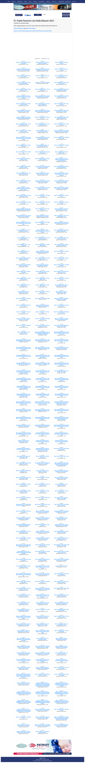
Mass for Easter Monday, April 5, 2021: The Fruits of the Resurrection (23, 525)
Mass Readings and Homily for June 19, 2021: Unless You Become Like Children (42, 379)
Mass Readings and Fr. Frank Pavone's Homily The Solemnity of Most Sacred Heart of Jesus (23, 402)
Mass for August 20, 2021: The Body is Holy (61, 252)
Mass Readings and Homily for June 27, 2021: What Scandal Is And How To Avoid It (61, 356)
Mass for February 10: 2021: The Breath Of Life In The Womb (23, 631)
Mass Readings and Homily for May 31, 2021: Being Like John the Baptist (42, 426)
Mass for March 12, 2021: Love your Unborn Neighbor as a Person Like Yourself (42, 567)
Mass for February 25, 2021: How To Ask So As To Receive (23, 595)
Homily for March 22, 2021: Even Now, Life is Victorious (42, 545)
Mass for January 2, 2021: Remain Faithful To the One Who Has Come (23, 732)
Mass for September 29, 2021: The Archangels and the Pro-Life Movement (23, 209)
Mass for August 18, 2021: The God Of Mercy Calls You (42, 259)
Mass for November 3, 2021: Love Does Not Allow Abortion (42, 146)
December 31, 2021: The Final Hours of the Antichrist (23, 63)
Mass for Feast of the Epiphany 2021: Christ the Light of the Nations (61, 725)
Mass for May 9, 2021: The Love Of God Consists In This (23, 457)
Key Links (74, 1)
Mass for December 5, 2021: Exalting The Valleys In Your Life (61, 96)
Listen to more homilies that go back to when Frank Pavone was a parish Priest (33, 31)
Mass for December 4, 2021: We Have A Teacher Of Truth (23, 104)
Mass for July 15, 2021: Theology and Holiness (23, 326)
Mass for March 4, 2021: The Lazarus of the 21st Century (61, 582)
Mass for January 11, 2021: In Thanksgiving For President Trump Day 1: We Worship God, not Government (23, 710)
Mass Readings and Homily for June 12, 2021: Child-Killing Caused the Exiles (61, 395)
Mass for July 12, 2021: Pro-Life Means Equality (23, 333)
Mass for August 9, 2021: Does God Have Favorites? (23, 279)
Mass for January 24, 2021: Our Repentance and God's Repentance (42, 668)
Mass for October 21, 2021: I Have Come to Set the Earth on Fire (42, 174)
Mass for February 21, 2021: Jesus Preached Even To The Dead (42, 603)
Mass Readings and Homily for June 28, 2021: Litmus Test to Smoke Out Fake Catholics (42, 356)
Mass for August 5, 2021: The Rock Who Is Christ (42, 285)
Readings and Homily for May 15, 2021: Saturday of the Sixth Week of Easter (42, 441)
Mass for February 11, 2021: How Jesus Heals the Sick (61, 624)
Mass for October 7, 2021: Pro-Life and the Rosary (23, 203)
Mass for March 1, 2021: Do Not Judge (61, 588)
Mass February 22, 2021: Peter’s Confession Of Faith (23, 603)
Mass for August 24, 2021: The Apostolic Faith (23, 252)
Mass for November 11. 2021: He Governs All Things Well (42, 131)
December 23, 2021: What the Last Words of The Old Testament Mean (23, 70)
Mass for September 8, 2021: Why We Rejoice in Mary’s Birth (61, 231)
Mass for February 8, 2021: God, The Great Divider (62, 631)
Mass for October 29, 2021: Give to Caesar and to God (23, 159)
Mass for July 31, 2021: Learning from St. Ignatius (23, 299)
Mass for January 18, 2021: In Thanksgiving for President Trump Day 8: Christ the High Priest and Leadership (61, 684)
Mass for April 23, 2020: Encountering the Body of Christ (23, 491)
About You (54, 1)
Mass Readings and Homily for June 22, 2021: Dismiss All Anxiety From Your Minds (42, 371)
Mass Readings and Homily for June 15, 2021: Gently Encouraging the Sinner (61, 387)
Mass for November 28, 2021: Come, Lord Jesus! (61, 104)
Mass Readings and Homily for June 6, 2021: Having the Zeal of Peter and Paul (61, 410)
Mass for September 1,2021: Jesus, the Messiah (23, 245)
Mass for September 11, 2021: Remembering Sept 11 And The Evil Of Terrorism (42, 231)
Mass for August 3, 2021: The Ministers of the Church (23, 292)
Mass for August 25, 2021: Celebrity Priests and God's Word (61, 245)
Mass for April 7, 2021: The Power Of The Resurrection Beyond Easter (42, 518)
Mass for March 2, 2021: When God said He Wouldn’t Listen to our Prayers (42, 589)
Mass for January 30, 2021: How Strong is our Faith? (61, 653)
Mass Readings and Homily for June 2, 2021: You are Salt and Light (23, 426)
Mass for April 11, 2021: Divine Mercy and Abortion (23, 512)
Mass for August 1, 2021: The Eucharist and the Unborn (61, 292)
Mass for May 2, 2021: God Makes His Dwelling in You (23, 471)
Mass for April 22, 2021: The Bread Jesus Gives (42, 491)
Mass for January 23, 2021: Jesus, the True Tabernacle (61, 668)
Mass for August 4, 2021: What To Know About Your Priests (61, 285)
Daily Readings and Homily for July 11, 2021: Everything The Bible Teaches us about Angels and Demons (42, 333)
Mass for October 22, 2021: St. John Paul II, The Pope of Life (23, 174)
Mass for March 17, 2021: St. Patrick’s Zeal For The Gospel (61, 552)
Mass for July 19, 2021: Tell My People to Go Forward (61, 312)
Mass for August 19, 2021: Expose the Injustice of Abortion (23, 259)
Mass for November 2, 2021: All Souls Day (61, 146)
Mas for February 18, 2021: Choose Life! (42, 610)
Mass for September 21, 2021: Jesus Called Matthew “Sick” (61, 216)
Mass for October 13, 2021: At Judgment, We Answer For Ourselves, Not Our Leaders (23, 188)
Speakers (48, 1)
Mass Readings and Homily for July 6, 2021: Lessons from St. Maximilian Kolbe (61, 340)
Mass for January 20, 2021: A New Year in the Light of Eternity (23, 683)
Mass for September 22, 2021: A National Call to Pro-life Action (42, 216)
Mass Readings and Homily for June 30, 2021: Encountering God (61, 348)
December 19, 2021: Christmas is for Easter (42, 76)
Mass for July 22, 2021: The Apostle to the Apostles (61, 306)
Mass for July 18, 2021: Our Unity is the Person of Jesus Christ (23, 319)
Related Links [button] (18, 14)
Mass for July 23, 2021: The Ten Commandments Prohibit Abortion (42, 306)
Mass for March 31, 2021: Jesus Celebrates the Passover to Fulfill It (61, 525)
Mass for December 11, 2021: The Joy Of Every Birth (42, 90)
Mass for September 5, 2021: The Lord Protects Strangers (42, 238)
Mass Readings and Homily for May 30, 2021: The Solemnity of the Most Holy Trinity (61, 426)
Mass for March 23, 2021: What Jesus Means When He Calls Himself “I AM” (23, 545)
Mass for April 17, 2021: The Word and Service (42, 498)
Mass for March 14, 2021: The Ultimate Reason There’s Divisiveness (61, 560)
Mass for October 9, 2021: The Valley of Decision (42, 196)
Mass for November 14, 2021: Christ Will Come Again (42, 124)
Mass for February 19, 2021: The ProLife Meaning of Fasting (23, 610)
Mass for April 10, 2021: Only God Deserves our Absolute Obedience (42, 512)
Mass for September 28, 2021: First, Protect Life (42, 209)
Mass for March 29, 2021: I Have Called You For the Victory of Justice (42, 532)
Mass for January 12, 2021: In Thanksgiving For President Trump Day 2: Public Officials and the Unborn (61, 701)
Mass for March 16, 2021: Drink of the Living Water (23, 560)
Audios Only (37, 58)
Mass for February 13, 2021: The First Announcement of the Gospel (23, 624)
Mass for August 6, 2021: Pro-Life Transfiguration (23, 285)
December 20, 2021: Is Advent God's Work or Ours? (23, 76)
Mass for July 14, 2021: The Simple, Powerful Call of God (42, 326)
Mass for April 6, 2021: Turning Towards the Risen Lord (61, 518)
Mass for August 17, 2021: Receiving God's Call (61, 259)
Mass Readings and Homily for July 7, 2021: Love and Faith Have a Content (42, 340)
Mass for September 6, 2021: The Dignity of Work (23, 238)
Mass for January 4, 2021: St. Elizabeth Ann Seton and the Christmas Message (42, 725)
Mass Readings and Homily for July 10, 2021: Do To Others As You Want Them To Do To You (61, 333)
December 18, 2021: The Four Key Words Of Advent (61, 76)
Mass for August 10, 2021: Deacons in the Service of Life (61, 272)
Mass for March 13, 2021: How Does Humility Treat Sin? (23, 566)
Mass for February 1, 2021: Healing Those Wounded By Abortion (23, 653)
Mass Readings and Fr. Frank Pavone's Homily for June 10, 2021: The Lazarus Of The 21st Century (42, 402)
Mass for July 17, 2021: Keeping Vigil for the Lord (42, 319)
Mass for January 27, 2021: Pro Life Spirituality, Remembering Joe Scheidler (42, 660)
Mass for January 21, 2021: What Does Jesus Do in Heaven (42, 675)
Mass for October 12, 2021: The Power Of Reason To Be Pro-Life (42, 188)
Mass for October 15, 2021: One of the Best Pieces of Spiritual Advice (42, 181)
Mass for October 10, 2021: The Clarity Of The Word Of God (23, 196)
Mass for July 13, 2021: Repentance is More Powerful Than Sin (61, 326)
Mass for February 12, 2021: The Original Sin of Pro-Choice (42, 624)
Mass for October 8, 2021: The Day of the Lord (61, 196)
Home (9, 1)
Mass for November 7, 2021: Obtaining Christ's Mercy (61, 138)
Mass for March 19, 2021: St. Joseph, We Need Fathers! (42, 552)
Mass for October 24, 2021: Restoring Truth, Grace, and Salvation (42, 167)
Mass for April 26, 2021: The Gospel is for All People (23, 485)
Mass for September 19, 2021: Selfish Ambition (42, 223)
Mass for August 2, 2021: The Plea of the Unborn (42, 292)
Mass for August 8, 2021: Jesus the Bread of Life (42, 279)
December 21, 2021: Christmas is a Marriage (61, 70)
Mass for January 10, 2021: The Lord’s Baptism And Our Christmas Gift (42, 710)
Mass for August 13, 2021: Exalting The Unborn (23, 272)
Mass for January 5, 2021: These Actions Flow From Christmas (23, 725)
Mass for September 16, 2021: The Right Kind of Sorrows (23, 231)
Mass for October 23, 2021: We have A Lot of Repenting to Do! (61, 167)
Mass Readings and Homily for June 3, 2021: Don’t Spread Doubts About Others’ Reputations (61, 418)
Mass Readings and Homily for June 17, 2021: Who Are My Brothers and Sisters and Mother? (23, 387)
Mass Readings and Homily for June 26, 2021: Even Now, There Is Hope (23, 364)
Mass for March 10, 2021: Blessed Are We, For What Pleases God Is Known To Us (23, 574)
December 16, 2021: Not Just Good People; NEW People (23, 83)
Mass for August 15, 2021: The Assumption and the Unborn (42, 265)
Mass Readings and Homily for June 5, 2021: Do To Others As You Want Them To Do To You (23, 418)
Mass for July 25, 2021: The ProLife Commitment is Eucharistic (61, 299)
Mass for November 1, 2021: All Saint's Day (23, 152)
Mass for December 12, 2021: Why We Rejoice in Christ (23, 90)
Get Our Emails (66, 13)
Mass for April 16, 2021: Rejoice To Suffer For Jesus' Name (61, 498)
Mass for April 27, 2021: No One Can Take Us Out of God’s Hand (62, 478)
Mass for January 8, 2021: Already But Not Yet (23, 718)
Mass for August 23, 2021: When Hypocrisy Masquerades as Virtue (42, 252)
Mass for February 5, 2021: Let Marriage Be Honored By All (61, 639)
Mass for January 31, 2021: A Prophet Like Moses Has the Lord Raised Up (42, 653)
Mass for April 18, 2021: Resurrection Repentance (23, 498)
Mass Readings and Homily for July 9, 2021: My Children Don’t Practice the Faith (23, 340)
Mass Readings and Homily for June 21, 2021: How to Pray (61, 371)
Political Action (61, 1)
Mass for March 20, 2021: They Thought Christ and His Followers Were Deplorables (23, 552)
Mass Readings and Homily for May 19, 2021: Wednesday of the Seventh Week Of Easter (23, 433)
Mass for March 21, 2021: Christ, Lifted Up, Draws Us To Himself (61, 545)
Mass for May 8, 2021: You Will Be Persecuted (42, 457)
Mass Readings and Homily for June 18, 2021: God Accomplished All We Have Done (61, 379)
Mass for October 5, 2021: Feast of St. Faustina (61, 203)
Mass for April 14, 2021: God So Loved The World (42, 505)
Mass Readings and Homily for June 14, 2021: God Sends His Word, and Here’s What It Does (23, 395)
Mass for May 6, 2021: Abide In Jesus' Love (61, 457)
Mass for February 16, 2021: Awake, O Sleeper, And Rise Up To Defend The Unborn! (23, 617)
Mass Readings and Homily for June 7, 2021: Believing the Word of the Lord (42, 410)
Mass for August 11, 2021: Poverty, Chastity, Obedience (42, 732)
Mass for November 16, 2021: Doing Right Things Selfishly (61, 118)
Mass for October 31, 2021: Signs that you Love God (42, 152)
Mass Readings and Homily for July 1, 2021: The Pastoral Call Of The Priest (42, 348)
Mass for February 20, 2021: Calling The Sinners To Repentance (61, 603)
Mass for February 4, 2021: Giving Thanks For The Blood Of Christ (23, 647)
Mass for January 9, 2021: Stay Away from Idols (61, 710)
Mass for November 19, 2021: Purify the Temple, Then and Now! (61, 111)
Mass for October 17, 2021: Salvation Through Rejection (23, 181)
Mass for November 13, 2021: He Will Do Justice (61, 124)
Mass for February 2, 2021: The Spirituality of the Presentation (61, 647)
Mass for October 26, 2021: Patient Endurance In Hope (23, 167)
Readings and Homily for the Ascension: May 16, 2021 (23, 441)
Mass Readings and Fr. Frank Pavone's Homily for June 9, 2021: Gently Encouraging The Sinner (61, 402)
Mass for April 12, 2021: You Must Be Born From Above (61, 505)
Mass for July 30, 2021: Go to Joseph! (42, 298)
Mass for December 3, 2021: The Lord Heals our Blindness (42, 104)
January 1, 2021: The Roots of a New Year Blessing (61, 675)
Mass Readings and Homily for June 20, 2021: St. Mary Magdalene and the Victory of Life (23, 379)
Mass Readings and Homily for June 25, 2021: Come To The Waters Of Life (42, 364)
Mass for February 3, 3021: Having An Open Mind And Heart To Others (42, 647)
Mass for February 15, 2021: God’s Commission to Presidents (42, 617)
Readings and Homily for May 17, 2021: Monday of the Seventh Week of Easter (61, 433)
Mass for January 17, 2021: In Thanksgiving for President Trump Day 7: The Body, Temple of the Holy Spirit (23, 692)
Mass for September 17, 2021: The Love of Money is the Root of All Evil (61, 223)
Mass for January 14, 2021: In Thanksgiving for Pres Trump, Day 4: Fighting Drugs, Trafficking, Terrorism (23, 701)
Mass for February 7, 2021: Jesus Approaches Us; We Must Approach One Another (23, 639)
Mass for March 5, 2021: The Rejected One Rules (42, 582)
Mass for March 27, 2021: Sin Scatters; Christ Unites (23, 539)
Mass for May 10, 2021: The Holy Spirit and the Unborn (61, 449)
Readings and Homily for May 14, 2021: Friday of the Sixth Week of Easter (61, 441)
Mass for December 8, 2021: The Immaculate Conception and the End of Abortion (23, 97)
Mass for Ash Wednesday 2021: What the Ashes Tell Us (61, 610)
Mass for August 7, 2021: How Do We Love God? (61, 279)
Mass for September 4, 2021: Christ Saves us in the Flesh (61, 238)
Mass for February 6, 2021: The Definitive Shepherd (42, 639)
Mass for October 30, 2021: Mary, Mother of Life (61, 152)
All (48, 58)
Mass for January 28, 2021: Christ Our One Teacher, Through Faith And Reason (23, 660)
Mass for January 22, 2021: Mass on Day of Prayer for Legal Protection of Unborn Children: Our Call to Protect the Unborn (23, 676)
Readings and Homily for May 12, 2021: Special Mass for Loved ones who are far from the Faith (42, 449)
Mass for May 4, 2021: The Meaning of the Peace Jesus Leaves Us (42, 463)
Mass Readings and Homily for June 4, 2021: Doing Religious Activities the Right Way (42, 418)
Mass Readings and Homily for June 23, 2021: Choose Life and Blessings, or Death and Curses (23, 371)
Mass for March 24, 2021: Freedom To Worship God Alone (61, 539)
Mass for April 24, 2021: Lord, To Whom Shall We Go (61, 485)
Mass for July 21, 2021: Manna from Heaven (23, 312)
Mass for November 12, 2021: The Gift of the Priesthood (23, 131)
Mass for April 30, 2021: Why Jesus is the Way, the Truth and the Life (61, 471)
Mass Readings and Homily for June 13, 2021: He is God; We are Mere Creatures (42, 395)
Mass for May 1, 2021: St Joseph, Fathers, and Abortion (42, 471)
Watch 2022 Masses (31, 28)
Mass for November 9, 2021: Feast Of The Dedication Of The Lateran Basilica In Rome (23, 138)
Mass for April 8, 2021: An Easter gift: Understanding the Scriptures (23, 518)
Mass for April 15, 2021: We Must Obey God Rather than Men (23, 505)
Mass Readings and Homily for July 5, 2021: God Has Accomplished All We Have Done (23, 348)
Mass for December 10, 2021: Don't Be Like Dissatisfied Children (61, 90)
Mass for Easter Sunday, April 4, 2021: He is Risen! (42, 525)
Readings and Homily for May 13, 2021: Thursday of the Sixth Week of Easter (23, 449)
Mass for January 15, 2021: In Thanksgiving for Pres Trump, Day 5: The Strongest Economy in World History (62, 693)
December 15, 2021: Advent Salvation (42, 82)
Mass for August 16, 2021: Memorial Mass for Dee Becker (23, 265)
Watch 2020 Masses (19, 28)
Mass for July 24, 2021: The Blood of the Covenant (23, 306)
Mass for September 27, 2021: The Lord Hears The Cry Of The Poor (61, 209)
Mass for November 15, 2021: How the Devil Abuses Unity (23, 124)
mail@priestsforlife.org (47, 760)
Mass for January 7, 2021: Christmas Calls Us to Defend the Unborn (42, 718)
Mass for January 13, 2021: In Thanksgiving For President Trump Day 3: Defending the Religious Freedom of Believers (42, 702)
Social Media (41, 1)
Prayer (25, 1)
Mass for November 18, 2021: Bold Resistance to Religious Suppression (23, 118)
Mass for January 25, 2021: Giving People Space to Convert (23, 668)
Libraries (35, 1)
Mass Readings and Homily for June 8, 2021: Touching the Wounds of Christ (23, 410)
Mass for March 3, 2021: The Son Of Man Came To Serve (23, 589)
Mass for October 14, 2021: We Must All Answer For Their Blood (61, 181)
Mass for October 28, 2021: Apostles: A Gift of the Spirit (42, 159)
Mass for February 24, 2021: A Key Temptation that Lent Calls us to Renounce (42, 596)
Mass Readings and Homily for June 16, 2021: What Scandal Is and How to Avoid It (42, 387)
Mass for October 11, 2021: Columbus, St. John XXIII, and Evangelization (61, 188)
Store (30, 1)
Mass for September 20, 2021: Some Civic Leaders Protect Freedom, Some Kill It (23, 223)
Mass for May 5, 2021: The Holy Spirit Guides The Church (23, 463)
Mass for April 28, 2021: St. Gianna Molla (42, 478)
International (67, 1)
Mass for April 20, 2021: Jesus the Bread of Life (61, 491)
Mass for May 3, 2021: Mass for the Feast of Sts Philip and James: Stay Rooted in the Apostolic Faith (61, 464)
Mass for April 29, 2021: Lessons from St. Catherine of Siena (23, 478)
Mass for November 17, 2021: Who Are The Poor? (42, 118)
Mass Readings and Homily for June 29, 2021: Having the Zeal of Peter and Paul (23, 356)
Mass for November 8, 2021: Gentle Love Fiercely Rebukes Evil (42, 138)
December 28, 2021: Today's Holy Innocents (61, 63)
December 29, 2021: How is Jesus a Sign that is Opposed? (42, 63)
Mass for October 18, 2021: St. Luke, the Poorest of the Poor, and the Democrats (61, 174)
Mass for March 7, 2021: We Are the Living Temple (23, 582)
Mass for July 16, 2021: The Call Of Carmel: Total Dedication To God (61, 319)
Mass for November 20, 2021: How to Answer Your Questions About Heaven (42, 111)
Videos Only (44, 58)
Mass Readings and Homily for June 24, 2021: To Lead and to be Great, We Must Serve (61, 364)
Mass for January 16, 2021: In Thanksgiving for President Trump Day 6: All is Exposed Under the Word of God (42, 693)
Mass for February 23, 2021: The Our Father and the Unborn (61, 595)
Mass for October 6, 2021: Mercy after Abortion (42, 203)
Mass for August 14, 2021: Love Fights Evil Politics (61, 265)
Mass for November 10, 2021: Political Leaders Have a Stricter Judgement (61, 131)
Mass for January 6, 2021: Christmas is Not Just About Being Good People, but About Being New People (61, 718)
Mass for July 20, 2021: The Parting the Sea (42, 312)
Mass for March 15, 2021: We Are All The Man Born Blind (42, 560)
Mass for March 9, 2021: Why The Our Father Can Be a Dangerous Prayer (42, 574)
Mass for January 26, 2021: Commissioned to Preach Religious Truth (61, 660)
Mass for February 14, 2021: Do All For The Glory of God (61, 617)
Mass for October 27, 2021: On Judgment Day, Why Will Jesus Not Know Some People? (61, 159)
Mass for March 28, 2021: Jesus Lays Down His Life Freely (61, 532)
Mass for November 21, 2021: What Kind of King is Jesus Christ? (23, 111)
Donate (37, 14)
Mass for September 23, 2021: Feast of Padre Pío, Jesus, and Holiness (23, 216)
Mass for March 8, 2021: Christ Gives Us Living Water (61, 574)
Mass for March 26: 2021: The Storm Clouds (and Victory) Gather (42, 539)
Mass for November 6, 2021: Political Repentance (23, 146)
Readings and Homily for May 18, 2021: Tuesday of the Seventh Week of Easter (42, 433)
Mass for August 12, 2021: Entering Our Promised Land (42, 272)
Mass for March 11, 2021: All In (61, 566)
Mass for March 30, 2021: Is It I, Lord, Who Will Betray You (23, 532)
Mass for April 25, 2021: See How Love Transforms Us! (42, 485)
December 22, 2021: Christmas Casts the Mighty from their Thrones (42, 70)
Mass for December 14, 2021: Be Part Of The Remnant (61, 83)
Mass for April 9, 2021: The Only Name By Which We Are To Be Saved (61, 512)
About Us (13, 1)
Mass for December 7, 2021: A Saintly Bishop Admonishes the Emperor (42, 96)
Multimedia (20, 1)
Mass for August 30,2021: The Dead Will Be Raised (42, 245)
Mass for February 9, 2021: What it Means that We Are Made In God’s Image (42, 631)
